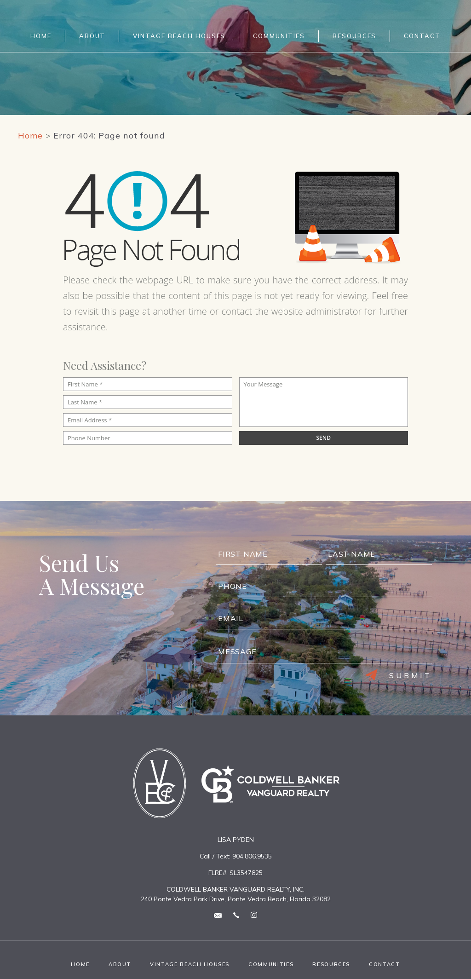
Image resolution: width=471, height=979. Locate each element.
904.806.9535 (252, 856)
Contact (422, 36)
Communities (278, 36)
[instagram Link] (254, 915)
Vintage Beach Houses (179, 36)
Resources (355, 36)
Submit (398, 675)
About (92, 36)
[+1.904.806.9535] (236, 915)
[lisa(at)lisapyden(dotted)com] (218, 915)
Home (41, 36)
